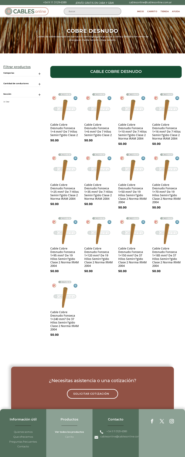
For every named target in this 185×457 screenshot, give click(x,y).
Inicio (140, 11)
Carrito (152, 11)
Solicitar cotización (91, 393)
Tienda (164, 11)
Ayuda (176, 11)
